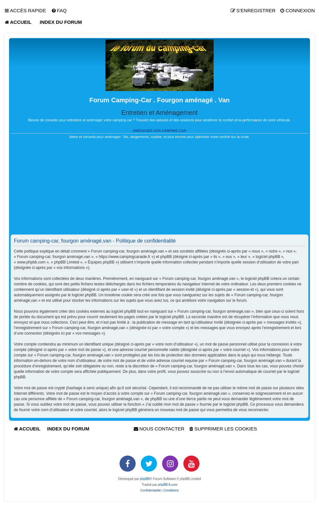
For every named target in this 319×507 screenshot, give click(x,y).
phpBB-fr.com (168, 484)
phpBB (145, 479)
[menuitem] (59, 10)
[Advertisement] (159, 189)
